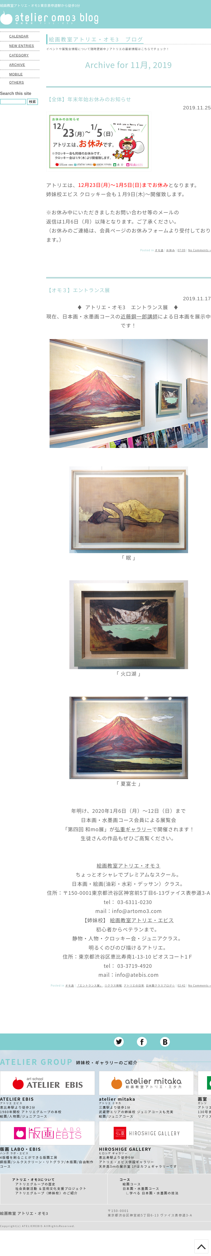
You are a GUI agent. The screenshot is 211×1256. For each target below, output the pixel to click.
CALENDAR (18, 36)
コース (124, 1179)
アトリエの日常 (134, 985)
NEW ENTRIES (21, 46)
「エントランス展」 (90, 985)
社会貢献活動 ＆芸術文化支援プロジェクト (51, 1188)
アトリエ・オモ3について (33, 1179)
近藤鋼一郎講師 (139, 316)
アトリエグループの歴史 (35, 1184)
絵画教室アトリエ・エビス (142, 920)
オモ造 (159, 250)
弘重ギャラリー (133, 829)
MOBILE (16, 74)
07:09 (181, 250)
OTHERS (16, 82)
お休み (170, 250)
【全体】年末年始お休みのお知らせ (88, 99)
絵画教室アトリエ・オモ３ (128, 865)
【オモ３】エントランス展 (78, 290)
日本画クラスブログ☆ (160, 985)
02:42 (181, 985)
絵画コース (132, 1184)
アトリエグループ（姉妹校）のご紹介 (46, 1193)
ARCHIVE (17, 65)
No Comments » (199, 250)
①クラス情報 (113, 985)
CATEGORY (19, 55)
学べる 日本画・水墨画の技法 (154, 1193)
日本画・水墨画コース (141, 1188)
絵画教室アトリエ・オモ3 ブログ (96, 39)
